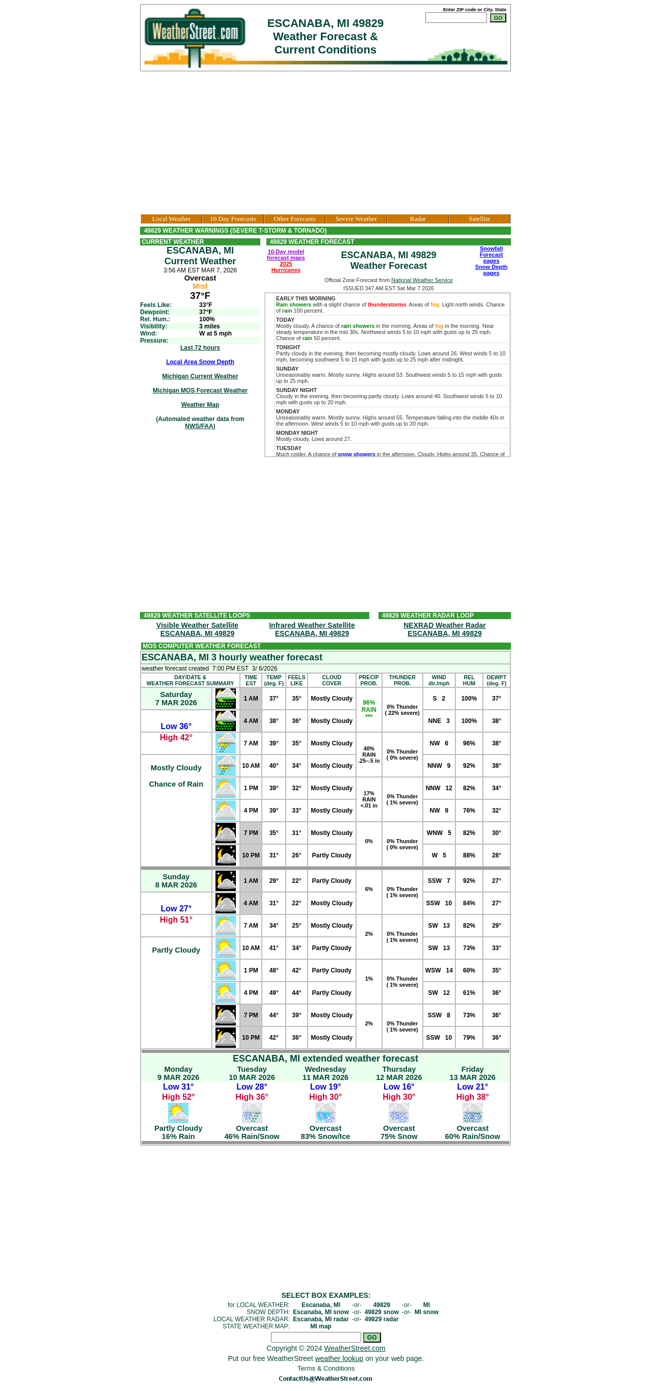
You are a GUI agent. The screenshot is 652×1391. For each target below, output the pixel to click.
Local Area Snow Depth (200, 362)
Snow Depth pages (491, 270)
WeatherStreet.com (354, 1348)
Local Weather (171, 218)
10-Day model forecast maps (286, 254)
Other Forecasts (295, 218)
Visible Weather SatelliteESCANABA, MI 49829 (197, 629)
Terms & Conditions (326, 1368)
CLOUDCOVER (331, 680)
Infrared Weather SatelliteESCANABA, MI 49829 (312, 629)
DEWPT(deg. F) (496, 680)
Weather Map (200, 404)
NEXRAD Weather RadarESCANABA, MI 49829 (444, 629)
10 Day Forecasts (233, 218)
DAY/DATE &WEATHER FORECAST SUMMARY (190, 680)
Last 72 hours (200, 347)
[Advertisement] (326, 142)
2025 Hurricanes (286, 267)
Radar (418, 218)
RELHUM (469, 680)
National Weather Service (422, 280)
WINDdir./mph (438, 680)
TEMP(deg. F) (273, 680)
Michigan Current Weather (200, 376)
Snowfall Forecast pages (491, 254)
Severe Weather (356, 218)
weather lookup (339, 1358)
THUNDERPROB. (402, 680)
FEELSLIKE (296, 680)
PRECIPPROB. (369, 680)
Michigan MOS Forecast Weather (200, 390)
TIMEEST (250, 680)
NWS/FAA (199, 426)
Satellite (480, 218)
